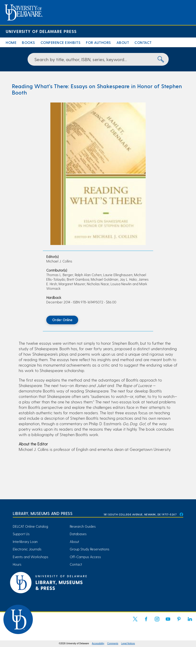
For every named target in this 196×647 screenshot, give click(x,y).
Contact (143, 42)
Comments (112, 643)
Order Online (62, 320)
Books (28, 42)
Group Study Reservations (89, 549)
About (122, 42)
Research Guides (83, 526)
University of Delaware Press (41, 31)
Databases (78, 534)
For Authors (98, 42)
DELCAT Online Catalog (30, 526)
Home (11, 42)
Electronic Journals (27, 549)
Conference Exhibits (61, 42)
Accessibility (98, 643)
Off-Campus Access (85, 557)
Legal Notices (128, 643)
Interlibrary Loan (25, 542)
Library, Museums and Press (42, 513)
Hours (17, 564)
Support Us (21, 534)
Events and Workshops (30, 557)
